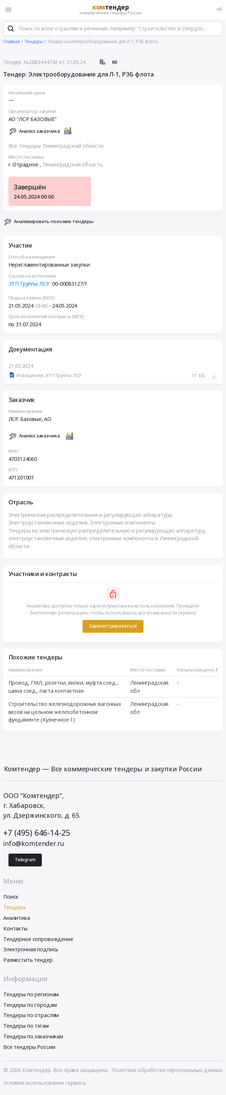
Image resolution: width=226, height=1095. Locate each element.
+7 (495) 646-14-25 (36, 832)
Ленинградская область (73, 164)
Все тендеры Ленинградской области (55, 145)
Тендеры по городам (29, 1004)
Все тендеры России (29, 1046)
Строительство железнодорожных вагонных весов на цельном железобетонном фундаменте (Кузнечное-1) (65, 711)
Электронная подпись (30, 949)
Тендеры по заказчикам (33, 1036)
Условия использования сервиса (44, 1082)
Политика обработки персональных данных (167, 1069)
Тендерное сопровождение (38, 939)
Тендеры (14, 907)
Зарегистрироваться (113, 626)
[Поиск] (10, 29)
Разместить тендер (28, 959)
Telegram (25, 860)
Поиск (10, 896)
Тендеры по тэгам (26, 1025)
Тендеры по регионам (31, 994)
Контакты (15, 928)
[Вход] (218, 9)
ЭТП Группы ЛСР (29, 283)
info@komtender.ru (33, 843)
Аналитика (16, 917)
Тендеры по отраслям (31, 1015)
